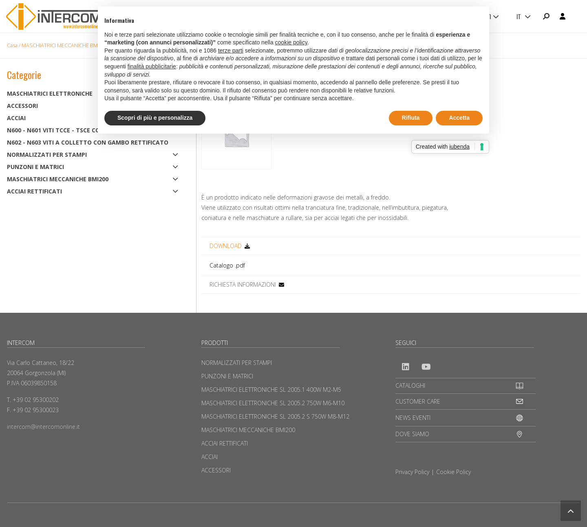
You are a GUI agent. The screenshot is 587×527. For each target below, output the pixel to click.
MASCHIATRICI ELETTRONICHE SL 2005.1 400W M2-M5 (271, 389)
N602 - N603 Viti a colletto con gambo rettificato (87, 142)
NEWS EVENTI (412, 418)
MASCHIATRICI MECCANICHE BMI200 (65, 45)
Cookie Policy (453, 472)
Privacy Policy (412, 472)
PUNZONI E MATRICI (35, 167)
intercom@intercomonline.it (43, 426)
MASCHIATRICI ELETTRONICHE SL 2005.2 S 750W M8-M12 (275, 416)
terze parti (230, 50)
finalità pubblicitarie (152, 66)
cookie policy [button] (291, 42)
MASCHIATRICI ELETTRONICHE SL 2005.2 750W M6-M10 (272, 403)
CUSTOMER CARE (417, 401)
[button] (571, 511)
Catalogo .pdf (227, 265)
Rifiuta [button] (411, 117)
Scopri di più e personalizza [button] (154, 117)
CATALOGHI (410, 385)
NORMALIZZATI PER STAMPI (47, 154)
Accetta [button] (459, 117)
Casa (12, 45)
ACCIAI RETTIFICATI (34, 191)
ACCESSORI (216, 470)
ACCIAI (209, 457)
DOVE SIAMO (412, 434)
